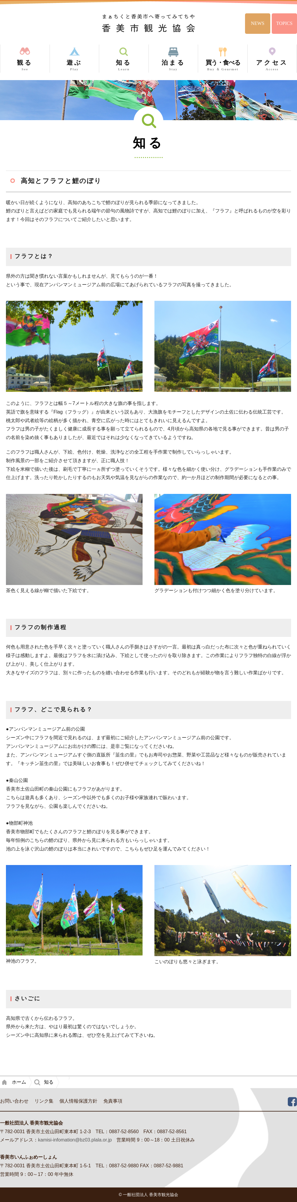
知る (48, 1082)
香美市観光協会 (148, 23)
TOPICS (284, 23)
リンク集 (43, 1101)
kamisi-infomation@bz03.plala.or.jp (75, 1139)
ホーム (19, 1082)
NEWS (257, 23)
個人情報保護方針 (78, 1101)
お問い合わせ (14, 1101)
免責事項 (112, 1101)
